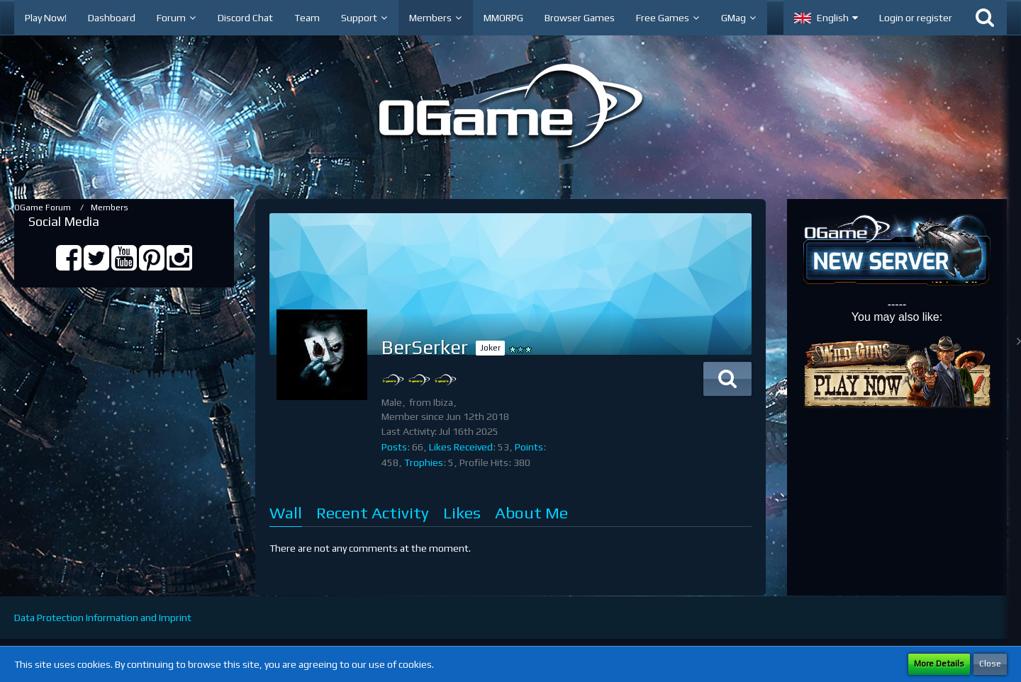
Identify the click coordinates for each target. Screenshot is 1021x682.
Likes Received (461, 447)
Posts (394, 447)
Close (990, 664)
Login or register (915, 17)
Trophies (423, 462)
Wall (285, 512)
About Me (531, 512)
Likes (462, 512)
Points (529, 447)
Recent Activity (372, 512)
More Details (939, 664)
